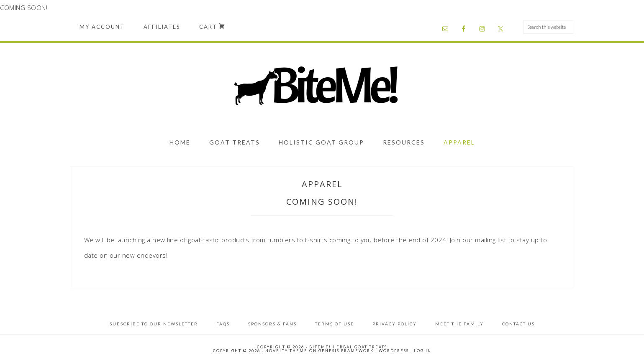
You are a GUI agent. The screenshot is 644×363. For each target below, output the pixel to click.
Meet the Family (459, 323)
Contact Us (518, 323)
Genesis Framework (346, 350)
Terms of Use (334, 323)
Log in (422, 350)
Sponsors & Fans (272, 323)
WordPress (394, 350)
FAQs (223, 323)
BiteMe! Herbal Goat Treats (322, 87)
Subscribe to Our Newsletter (154, 323)
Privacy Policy (394, 323)
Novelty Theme (286, 350)
